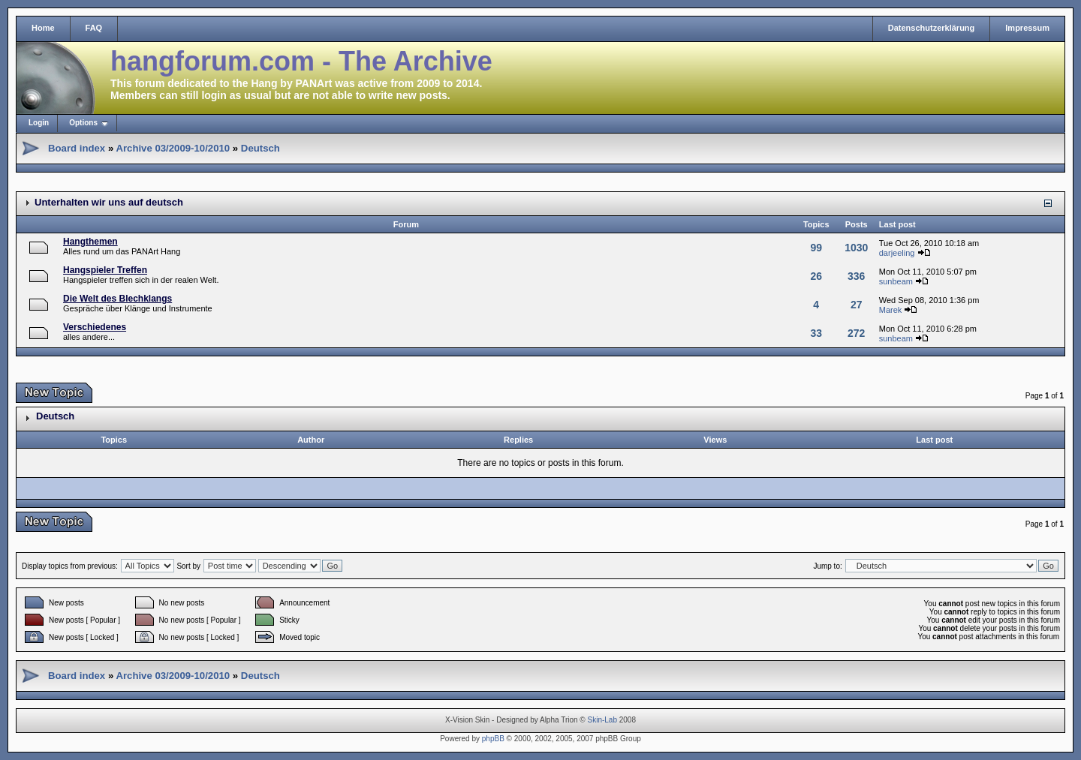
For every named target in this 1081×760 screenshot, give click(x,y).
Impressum (1027, 27)
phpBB (493, 738)
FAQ (94, 27)
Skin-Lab (602, 720)
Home (43, 27)
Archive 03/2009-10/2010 (173, 148)
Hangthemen (90, 241)
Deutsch (260, 148)
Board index (76, 148)
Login (39, 123)
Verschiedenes (94, 327)
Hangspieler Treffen (105, 270)
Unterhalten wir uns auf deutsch (109, 202)
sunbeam (896, 281)
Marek (890, 309)
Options (83, 123)
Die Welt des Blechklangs (117, 298)
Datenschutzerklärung (931, 27)
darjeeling (897, 252)
